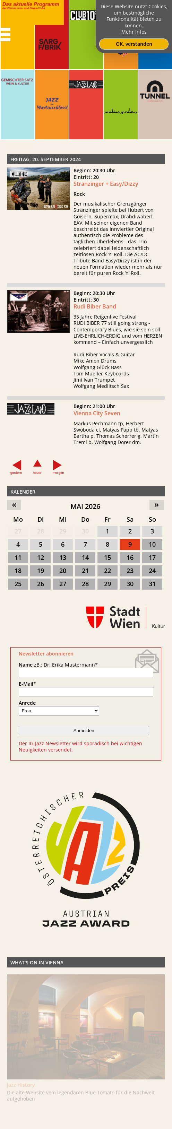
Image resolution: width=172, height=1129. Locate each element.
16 (130, 557)
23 (130, 570)
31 (152, 584)
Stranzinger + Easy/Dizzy (106, 184)
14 (85, 557)
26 (40, 584)
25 (18, 584)
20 (62, 570)
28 (40, 531)
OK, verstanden (134, 44)
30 (85, 531)
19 (40, 570)
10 (152, 544)
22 (107, 570)
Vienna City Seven (97, 419)
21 (85, 570)
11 (18, 557)
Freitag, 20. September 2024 (45, 159)
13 (62, 557)
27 (18, 531)
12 (40, 557)
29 (62, 531)
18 (18, 570)
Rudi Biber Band (95, 312)
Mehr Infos (134, 31)
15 (107, 557)
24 (152, 570)
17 (152, 557)
